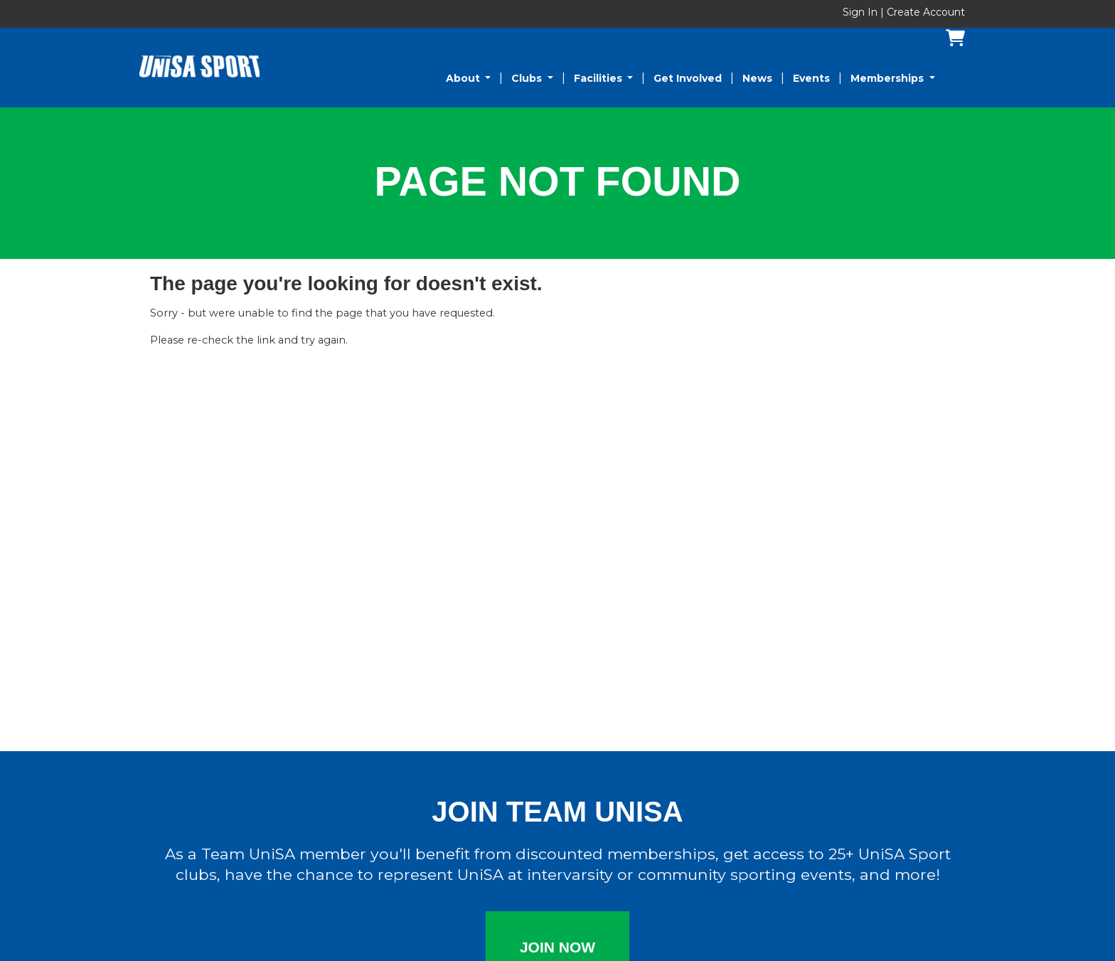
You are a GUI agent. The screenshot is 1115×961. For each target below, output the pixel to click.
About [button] (464, 78)
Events (811, 78)
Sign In (861, 12)
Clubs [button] (528, 78)
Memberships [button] (888, 78)
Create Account (926, 12)
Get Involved (687, 78)
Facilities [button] (599, 78)
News (757, 78)
